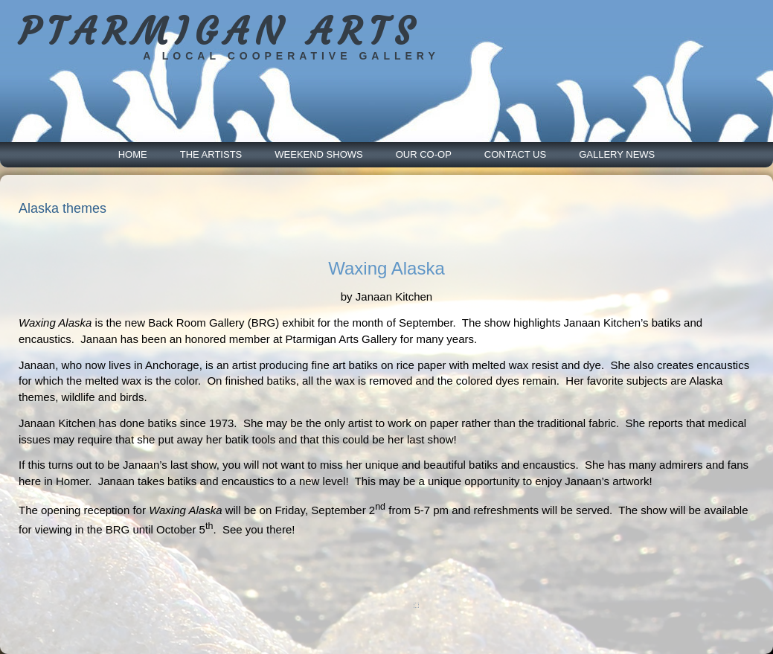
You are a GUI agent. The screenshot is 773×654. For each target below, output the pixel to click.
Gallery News (617, 154)
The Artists (211, 154)
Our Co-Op (424, 154)
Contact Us (515, 154)
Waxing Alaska (386, 268)
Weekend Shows (318, 154)
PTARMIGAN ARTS (219, 31)
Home (132, 154)
